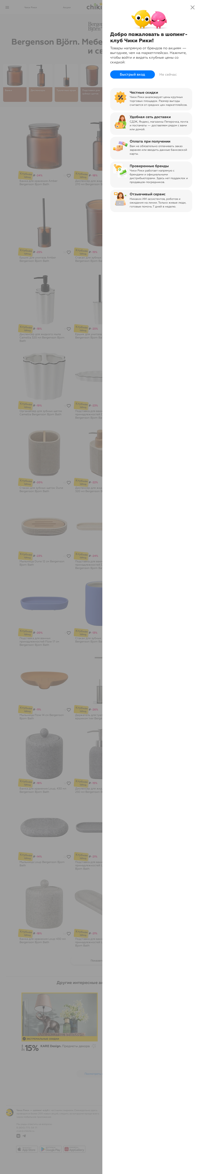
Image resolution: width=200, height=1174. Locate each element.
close (192, 7)
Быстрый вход (133, 74)
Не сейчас (168, 74)
